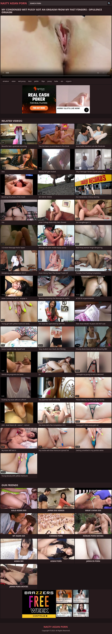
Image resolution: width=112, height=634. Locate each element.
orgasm (68, 81)
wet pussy (22, 81)
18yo (43, 81)
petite (36, 81)
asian (14, 81)
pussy (49, 81)
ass (62, 81)
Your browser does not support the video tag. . (56, 47)
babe (56, 81)
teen (30, 81)
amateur (6, 81)
